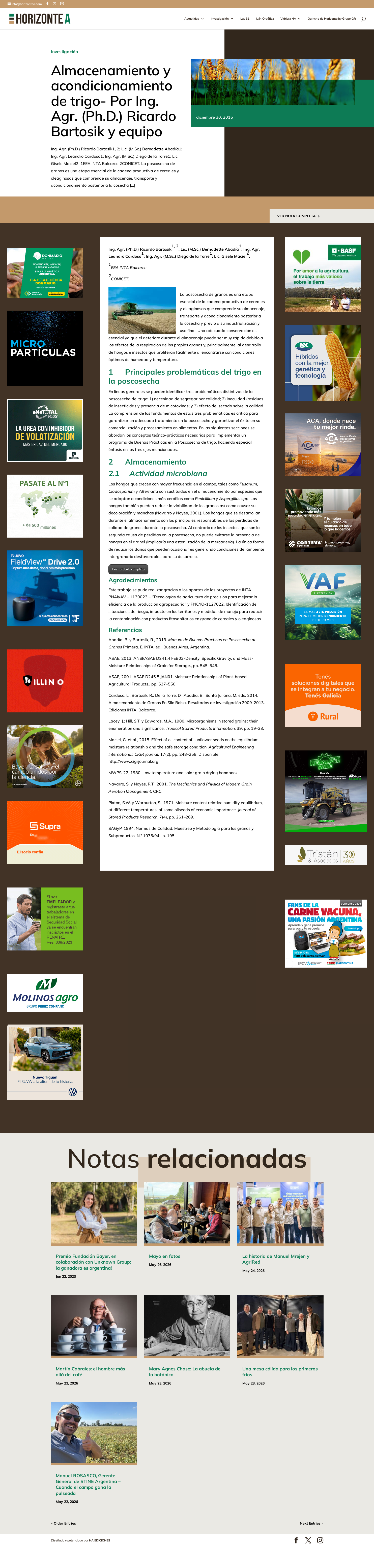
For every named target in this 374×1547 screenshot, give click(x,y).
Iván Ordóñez (265, 19)
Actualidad (191, 19)
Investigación (220, 19)
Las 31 (244, 19)
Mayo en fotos (164, 1256)
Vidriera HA (288, 19)
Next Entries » (311, 1523)
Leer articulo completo (128, 569)
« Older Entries (63, 1523)
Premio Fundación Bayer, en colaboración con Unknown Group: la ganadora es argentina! (93, 1262)
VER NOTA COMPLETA (296, 216)
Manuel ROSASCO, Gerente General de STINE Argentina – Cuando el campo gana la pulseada (88, 1484)
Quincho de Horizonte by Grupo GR (332, 19)
